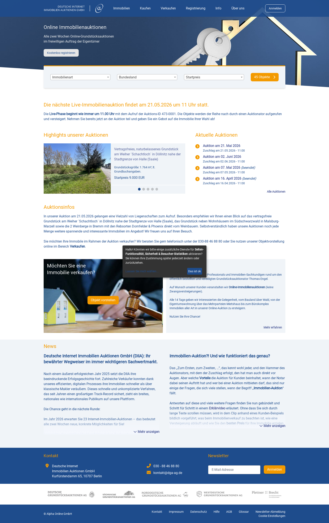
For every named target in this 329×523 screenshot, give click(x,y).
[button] (139, 189)
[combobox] (80, 77)
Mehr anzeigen (146, 432)
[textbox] (62, 77)
